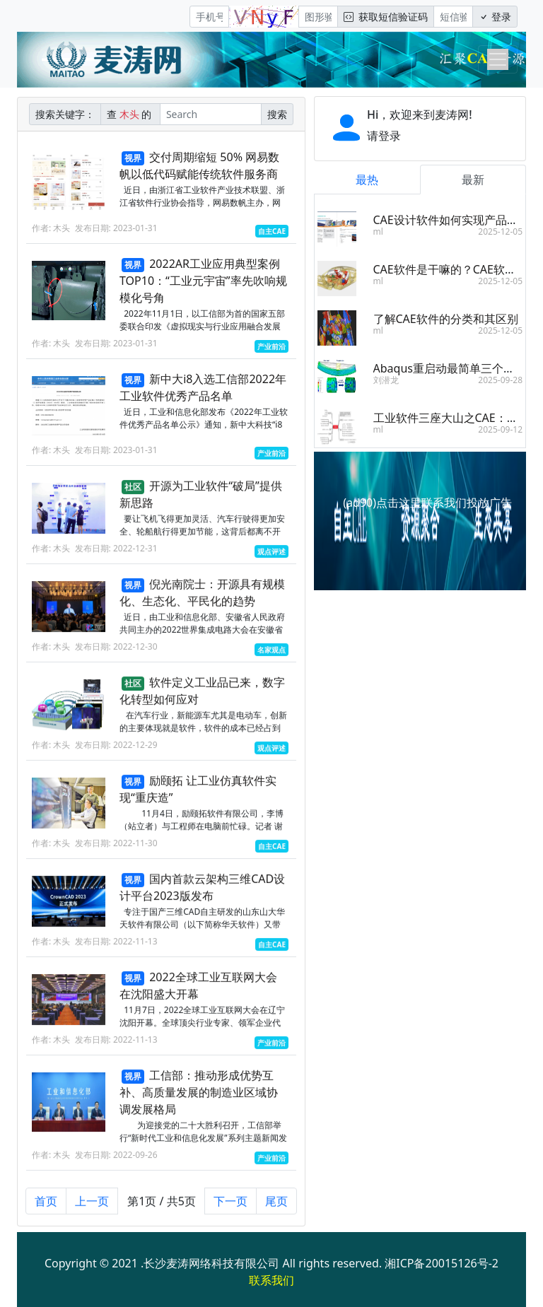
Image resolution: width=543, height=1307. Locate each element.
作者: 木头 (51, 228)
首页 (46, 1208)
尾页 (276, 1208)
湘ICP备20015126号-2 (441, 1263)
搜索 (277, 114)
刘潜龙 (386, 380)
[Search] (211, 114)
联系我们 (271, 1280)
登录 (495, 16)
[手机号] (209, 17)
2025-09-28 (500, 380)
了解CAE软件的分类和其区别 (445, 319)
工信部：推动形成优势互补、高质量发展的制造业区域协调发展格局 (198, 1099)
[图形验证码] (318, 17)
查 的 (130, 114)
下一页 (230, 1208)
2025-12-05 (500, 231)
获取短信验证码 (386, 16)
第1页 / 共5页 (161, 1208)
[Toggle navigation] (498, 59)
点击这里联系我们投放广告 (444, 502)
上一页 (92, 1208)
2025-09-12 (500, 429)
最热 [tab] (367, 179)
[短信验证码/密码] (453, 17)
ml (378, 231)
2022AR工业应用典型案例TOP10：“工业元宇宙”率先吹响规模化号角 (203, 280)
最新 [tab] (473, 179)
